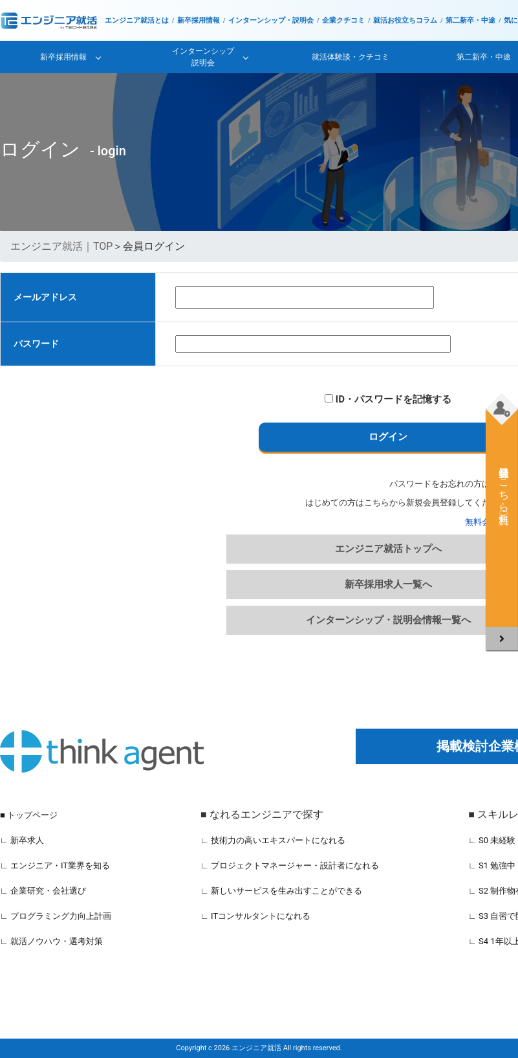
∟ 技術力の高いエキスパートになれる (272, 840)
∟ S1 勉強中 (491, 865)
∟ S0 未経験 (491, 840)
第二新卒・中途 (470, 20)
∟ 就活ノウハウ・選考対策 (51, 941)
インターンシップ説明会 (203, 57)
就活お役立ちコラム (405, 20)
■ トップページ (29, 815)
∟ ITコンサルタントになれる (255, 916)
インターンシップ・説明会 (271, 20)
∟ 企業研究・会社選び (43, 891)
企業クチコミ (343, 20)
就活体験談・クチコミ (350, 56)
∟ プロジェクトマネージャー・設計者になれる (289, 865)
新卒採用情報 (198, 20)
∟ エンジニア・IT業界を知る (55, 865)
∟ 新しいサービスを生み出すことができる (281, 891)
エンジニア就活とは (137, 20)
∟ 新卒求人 (22, 840)
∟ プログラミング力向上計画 (55, 916)
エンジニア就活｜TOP (61, 246)
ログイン (388, 437)
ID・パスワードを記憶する (388, 399)
